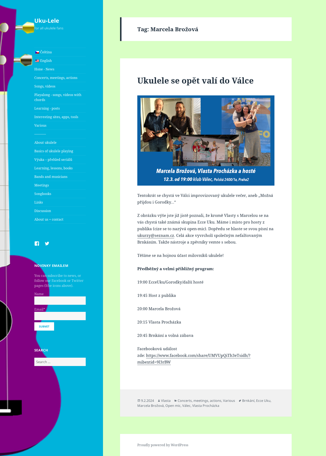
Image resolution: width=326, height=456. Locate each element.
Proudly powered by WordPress (162, 445)
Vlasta (166, 400)
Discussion (42, 211)
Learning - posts (47, 108)
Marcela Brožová (150, 405)
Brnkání (248, 400)
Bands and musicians (50, 176)
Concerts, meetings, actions (55, 77)
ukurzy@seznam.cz (155, 235)
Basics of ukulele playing (53, 151)
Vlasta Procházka (205, 405)
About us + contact (48, 219)
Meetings (41, 185)
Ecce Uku (263, 400)
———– (40, 134)
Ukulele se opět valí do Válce (195, 80)
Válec (186, 405)
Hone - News (44, 69)
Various (40, 125)
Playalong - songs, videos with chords (57, 97)
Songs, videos (44, 86)
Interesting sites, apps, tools (56, 117)
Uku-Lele (46, 20)
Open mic (173, 405)
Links (38, 202)
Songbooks (42, 193)
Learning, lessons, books (53, 168)
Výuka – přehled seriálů (53, 159)
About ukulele (45, 142)
